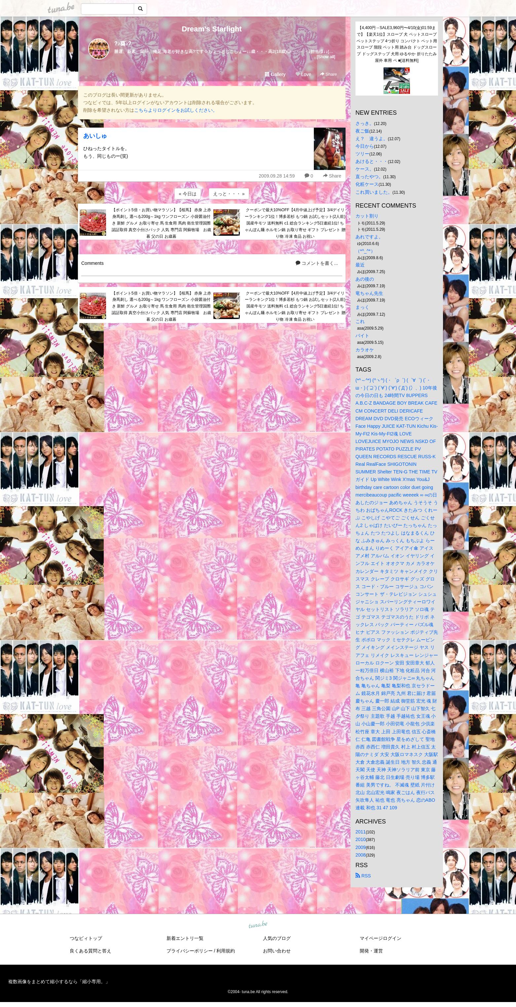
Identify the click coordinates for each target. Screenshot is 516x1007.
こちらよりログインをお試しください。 (175, 110)
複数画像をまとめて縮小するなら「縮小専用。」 (59, 981)
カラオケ (364, 349)
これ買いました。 (373, 192)
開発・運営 (371, 950)
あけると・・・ (371, 161)
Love (303, 74)
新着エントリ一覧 (184, 938)
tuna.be (257, 925)
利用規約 (225, 950)
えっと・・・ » (229, 193)
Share (328, 74)
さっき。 (364, 123)
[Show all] (326, 56)
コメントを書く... (317, 263)
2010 (360, 839)
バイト (362, 335)
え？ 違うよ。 (371, 138)
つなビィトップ (86, 938)
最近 (360, 264)
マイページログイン (380, 938)
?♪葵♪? (122, 43)
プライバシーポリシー (189, 950)
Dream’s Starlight (211, 29)
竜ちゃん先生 (369, 293)
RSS (363, 875)
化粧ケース (367, 184)
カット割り (367, 216)
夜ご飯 (362, 131)
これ (360, 321)
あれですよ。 (369, 236)
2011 (360, 831)
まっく (362, 307)
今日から (364, 146)
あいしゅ (95, 136)
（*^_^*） (365, 251)
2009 (360, 847)
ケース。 (364, 169)
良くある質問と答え (90, 950)
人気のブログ (277, 938)
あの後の (364, 279)
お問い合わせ (277, 950)
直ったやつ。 (369, 176)
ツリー (362, 153)
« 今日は (188, 193)
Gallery (275, 74)
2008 (360, 855)
